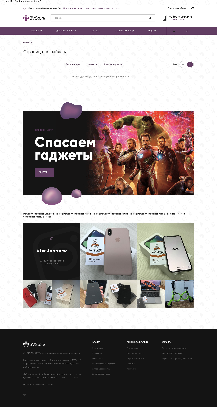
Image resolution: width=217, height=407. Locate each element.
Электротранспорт (101, 374)
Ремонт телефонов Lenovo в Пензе (42, 213)
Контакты (95, 30)
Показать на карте (72, 8)
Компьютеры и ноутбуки (103, 364)
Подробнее (44, 172)
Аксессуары (97, 358)
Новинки (92, 64)
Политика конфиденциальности (38, 384)
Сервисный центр (124, 30)
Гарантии (131, 364)
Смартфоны (97, 348)
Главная (27, 42)
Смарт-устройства (101, 369)
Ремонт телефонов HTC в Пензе (81, 213)
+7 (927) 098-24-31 (181, 16)
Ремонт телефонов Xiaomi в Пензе (156, 213)
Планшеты (97, 353)
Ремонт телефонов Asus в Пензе (118, 213)
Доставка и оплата (66, 30)
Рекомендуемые (113, 64)
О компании (132, 348)
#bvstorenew (52, 250)
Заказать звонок (177, 20)
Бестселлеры (73, 64)
